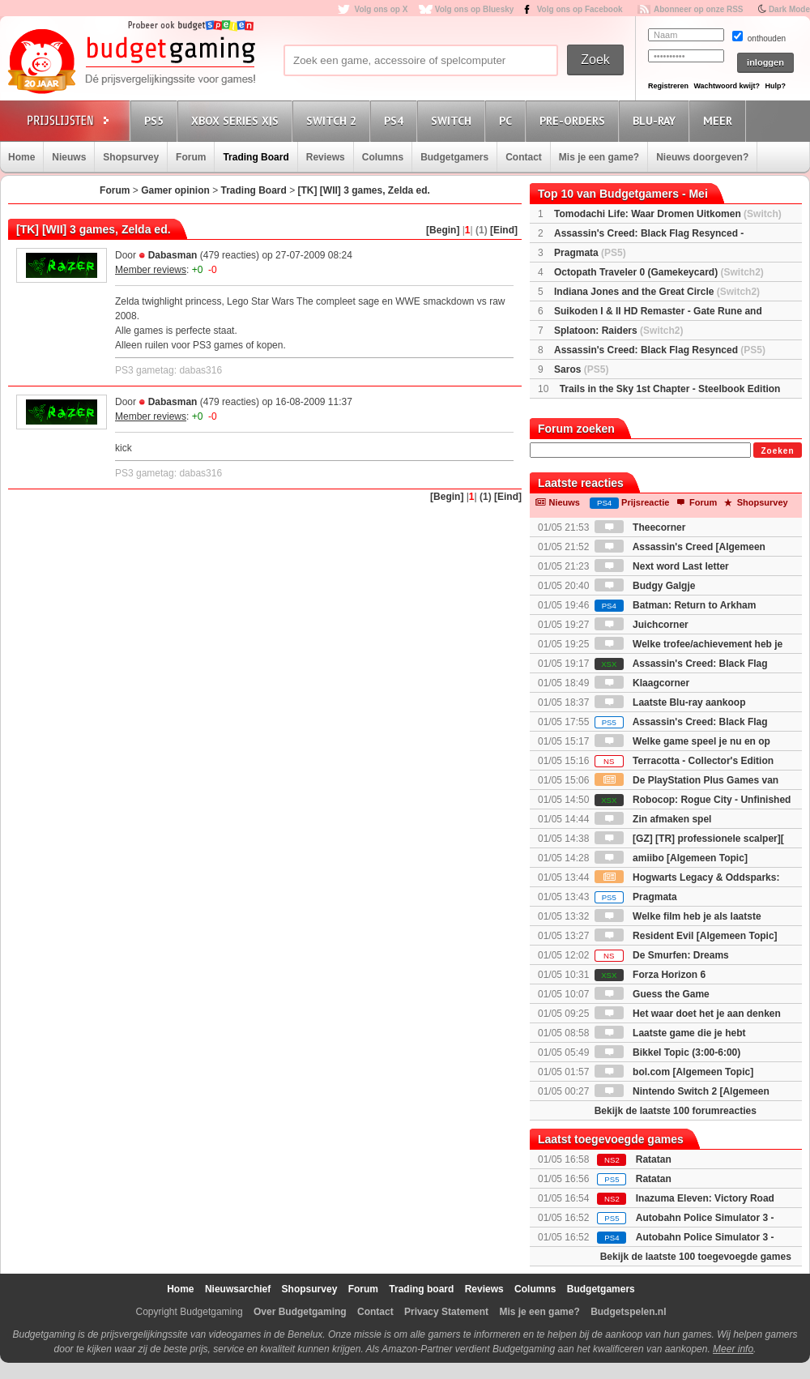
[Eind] (504, 230)
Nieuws (69, 157)
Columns (382, 157)
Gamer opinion (175, 190)
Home (21, 157)
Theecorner (640, 527)
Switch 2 (333, 120)
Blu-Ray (656, 120)
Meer (720, 120)
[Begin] (442, 230)
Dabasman (173, 255)
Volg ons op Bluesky (474, 9)
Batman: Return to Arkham (676, 605)
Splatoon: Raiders (618, 330)
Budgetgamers (454, 157)
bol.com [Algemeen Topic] (674, 1072)
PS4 (396, 120)
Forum (191, 157)
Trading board (421, 1289)
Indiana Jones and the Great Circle (657, 291)
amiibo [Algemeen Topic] (671, 858)
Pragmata (590, 252)
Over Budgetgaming (300, 1311)
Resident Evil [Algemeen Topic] (686, 935)
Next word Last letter (662, 566)
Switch (453, 120)
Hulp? (775, 86)
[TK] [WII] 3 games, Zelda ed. (364, 190)
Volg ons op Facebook (580, 9)
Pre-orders (574, 120)
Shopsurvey (131, 157)
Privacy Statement (446, 1311)
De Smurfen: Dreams (662, 955)
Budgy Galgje (645, 585)
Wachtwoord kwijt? (726, 86)
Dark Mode (789, 9)
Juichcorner (641, 624)
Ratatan (653, 1159)
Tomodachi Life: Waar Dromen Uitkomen (668, 214)
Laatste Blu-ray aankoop (670, 702)
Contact (523, 157)
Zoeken (777, 450)
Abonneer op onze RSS (699, 9)
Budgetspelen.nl (628, 1311)
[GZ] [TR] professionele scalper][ (689, 838)
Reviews (325, 157)
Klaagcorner (642, 683)
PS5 (156, 120)
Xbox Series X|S (237, 120)
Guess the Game (652, 994)
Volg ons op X (380, 9)
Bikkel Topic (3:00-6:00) (668, 1052)
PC (508, 120)
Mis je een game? (599, 157)
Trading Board (255, 157)
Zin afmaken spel (653, 819)
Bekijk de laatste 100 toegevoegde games (695, 1256)
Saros (581, 369)
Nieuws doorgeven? (702, 157)
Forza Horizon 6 (650, 974)
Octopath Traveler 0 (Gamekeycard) (659, 272)
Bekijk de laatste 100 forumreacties (676, 1110)
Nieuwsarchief (238, 1289)
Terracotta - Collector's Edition (684, 760)
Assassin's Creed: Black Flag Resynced (659, 350)
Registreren (668, 86)
